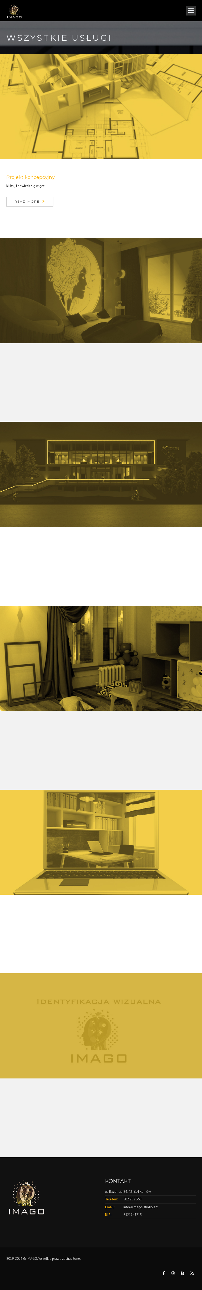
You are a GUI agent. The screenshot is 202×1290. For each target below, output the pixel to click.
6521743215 (132, 1214)
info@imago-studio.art (140, 1207)
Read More (27, 201)
